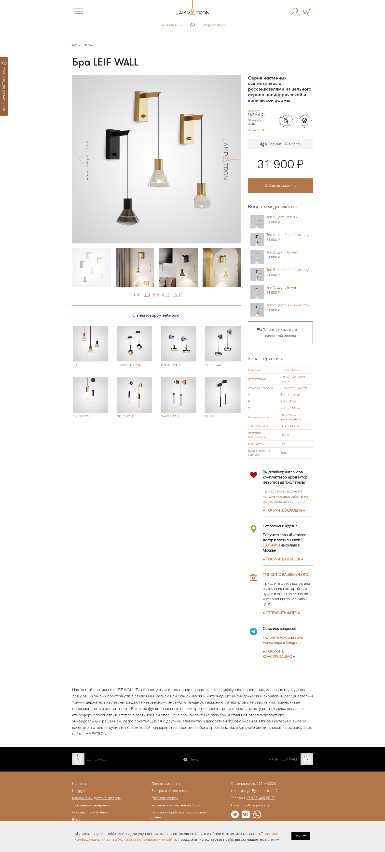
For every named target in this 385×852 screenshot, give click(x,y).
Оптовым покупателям (90, 812)
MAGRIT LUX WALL (283, 759)
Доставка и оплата (165, 783)
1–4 (147, 295)
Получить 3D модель (280, 144)
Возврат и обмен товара (170, 791)
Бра (74, 45)
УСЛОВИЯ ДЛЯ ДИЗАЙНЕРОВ (4, 86)
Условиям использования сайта (147, 839)
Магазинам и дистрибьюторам (96, 798)
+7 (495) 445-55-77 (170, 25)
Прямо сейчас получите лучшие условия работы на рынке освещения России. (285, 496)
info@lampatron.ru (215, 25)
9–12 (166, 295)
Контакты (79, 783)
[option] (156, 159)
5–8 (156, 295)
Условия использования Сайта (175, 805)
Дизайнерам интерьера (91, 805)
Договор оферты (164, 798)
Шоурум (78, 791)
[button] (81, 159)
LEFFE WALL (97, 759)
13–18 (177, 295)
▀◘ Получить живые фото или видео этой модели (280, 333)
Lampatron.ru (244, 783)
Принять (300, 836)
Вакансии (79, 820)
